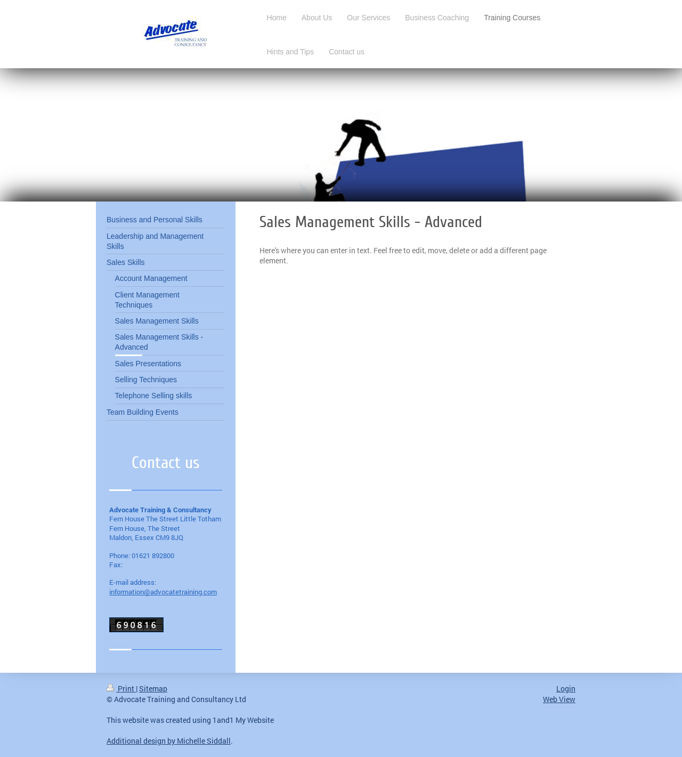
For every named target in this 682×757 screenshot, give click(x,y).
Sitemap (153, 688)
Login (565, 688)
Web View (559, 699)
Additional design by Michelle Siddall (169, 741)
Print (121, 688)
